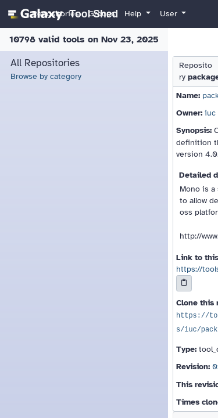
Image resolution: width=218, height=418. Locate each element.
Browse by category (45, 76)
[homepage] (61, 14)
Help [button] (134, 14)
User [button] (170, 14)
